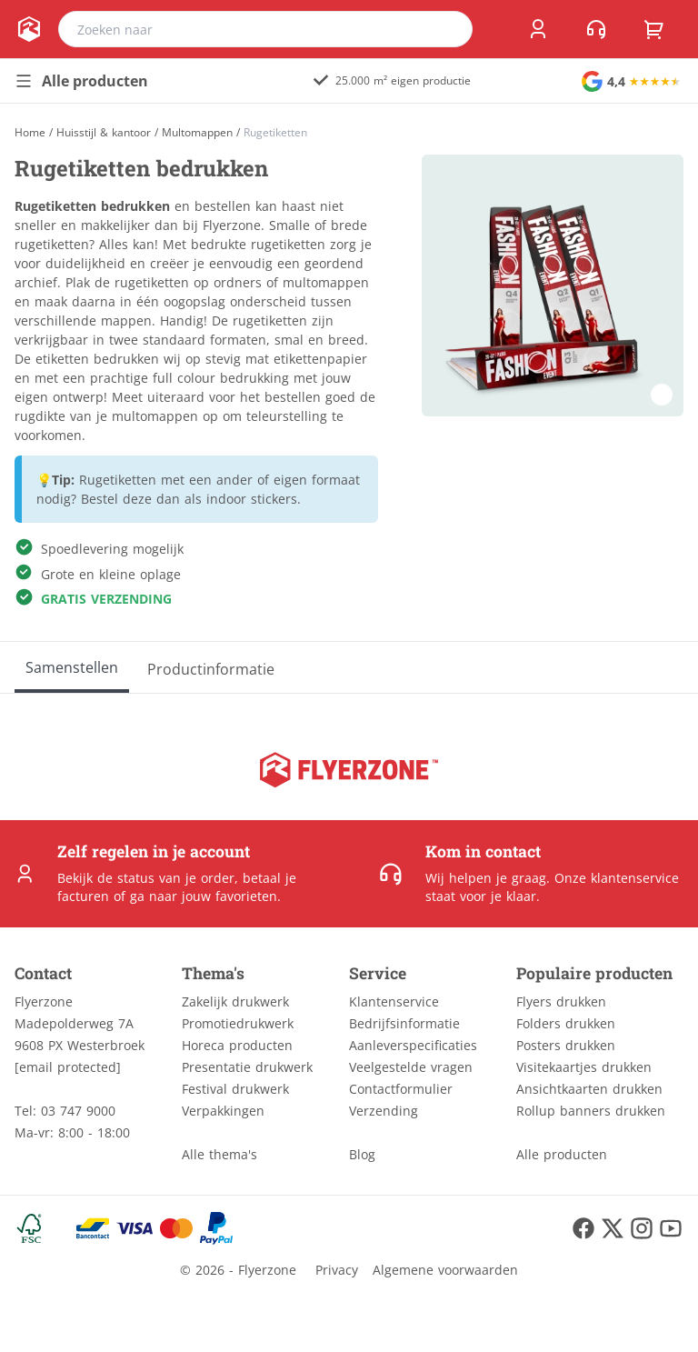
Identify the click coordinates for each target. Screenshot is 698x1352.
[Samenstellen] (72, 667)
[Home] (30, 132)
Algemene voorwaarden (445, 1269)
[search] (447, 29)
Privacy (336, 1269)
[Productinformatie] (210, 667)
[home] (29, 29)
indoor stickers (251, 498)
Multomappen (197, 132)
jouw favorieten (229, 896)
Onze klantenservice (616, 877)
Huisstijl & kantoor (103, 132)
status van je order (175, 877)
